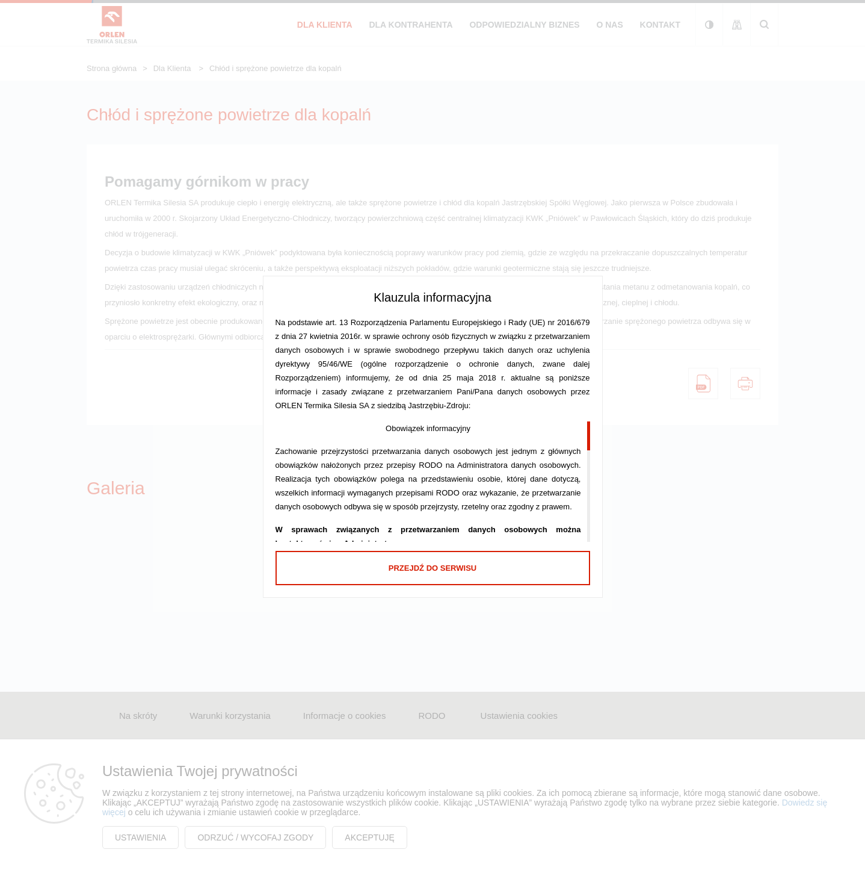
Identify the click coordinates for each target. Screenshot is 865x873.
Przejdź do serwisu (432, 568)
